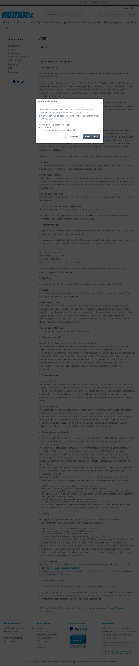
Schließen (73, 64)
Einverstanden (91, 64)
